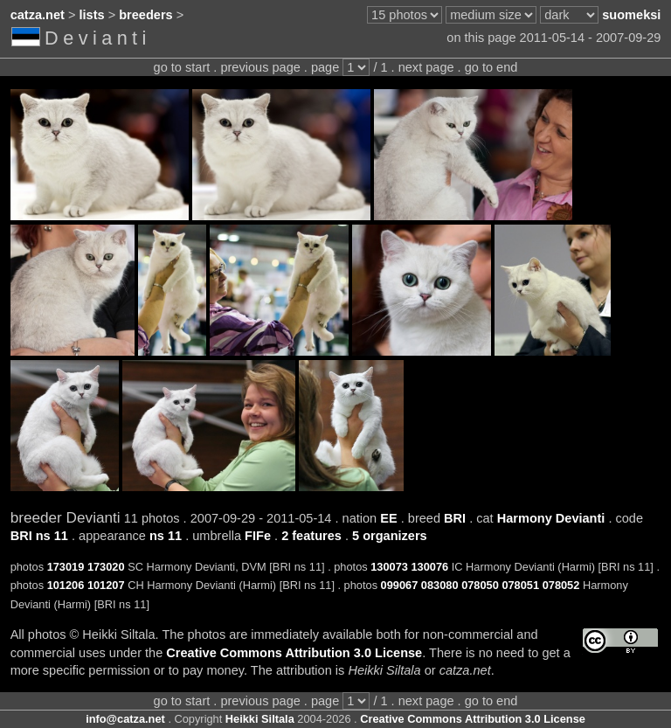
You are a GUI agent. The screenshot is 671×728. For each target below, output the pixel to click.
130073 (389, 566)
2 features (311, 536)
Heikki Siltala (259, 718)
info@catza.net (125, 718)
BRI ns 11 (39, 536)
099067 (400, 585)
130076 (430, 566)
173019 (66, 566)
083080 (440, 585)
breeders (145, 15)
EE (388, 518)
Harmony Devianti (551, 518)
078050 (480, 585)
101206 (66, 585)
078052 (561, 585)
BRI (455, 518)
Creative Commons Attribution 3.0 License (294, 653)
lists (92, 15)
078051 (520, 585)
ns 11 (165, 536)
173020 (106, 566)
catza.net (37, 15)
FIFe (258, 536)
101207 (106, 585)
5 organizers (389, 536)
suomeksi (631, 15)
